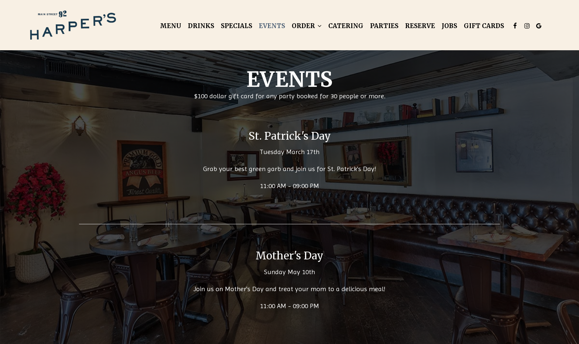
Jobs (449, 26)
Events (272, 26)
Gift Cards (484, 26)
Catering (345, 26)
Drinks (201, 26)
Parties (384, 26)
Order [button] (307, 26)
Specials (236, 26)
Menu (170, 26)
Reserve (420, 26)
